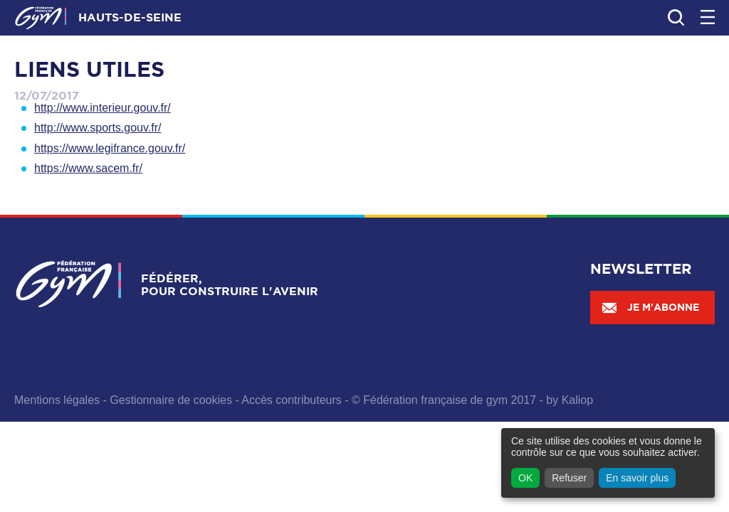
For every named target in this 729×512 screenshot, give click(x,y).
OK (525, 478)
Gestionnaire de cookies (171, 400)
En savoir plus (637, 478)
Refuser (569, 478)
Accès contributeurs (291, 400)
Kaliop (577, 400)
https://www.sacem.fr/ (88, 168)
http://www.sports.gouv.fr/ (97, 128)
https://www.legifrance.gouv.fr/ (109, 148)
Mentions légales (57, 400)
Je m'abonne (650, 307)
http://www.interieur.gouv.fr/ (102, 108)
